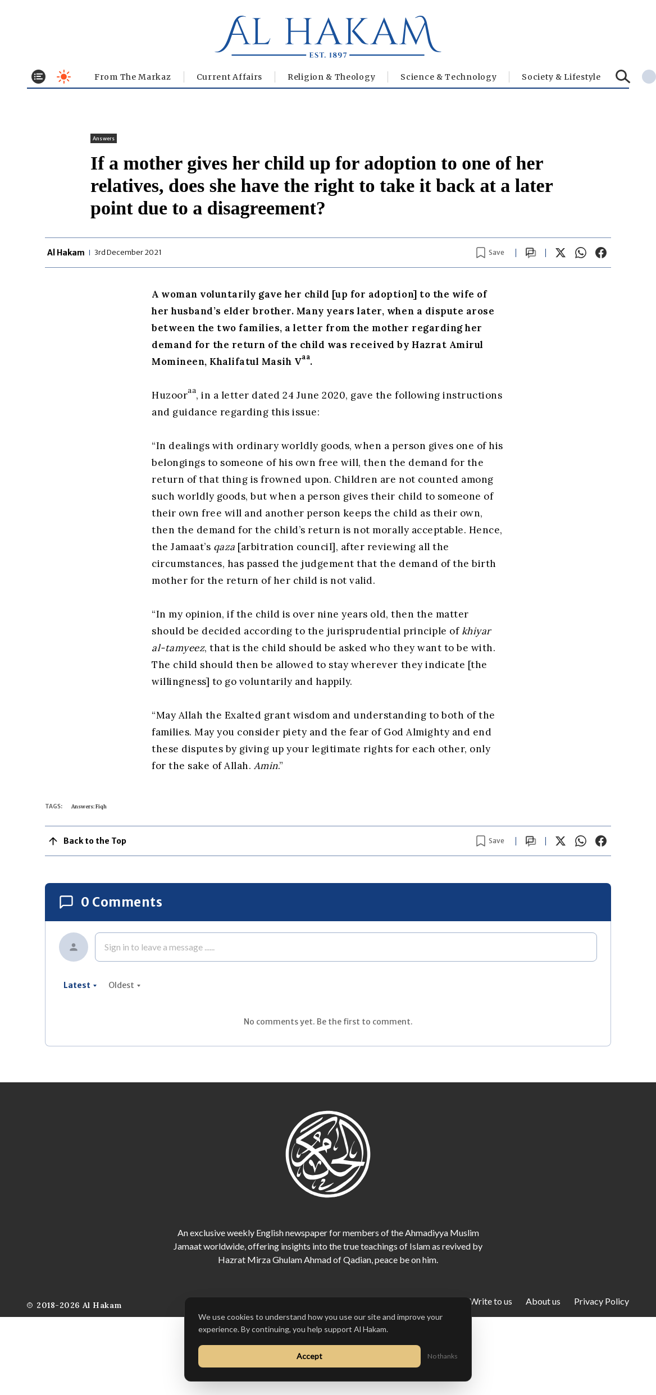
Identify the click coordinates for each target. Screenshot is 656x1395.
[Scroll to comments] (530, 253)
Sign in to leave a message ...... (159, 946)
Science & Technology (448, 77)
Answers (104, 138)
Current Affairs (230, 77)
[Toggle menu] (38, 77)
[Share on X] (560, 252)
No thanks (442, 1356)
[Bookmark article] (490, 252)
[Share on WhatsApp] (580, 252)
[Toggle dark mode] (64, 77)
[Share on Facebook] (601, 252)
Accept (309, 1356)
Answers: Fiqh (89, 806)
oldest (124, 985)
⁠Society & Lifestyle (561, 77)
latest (80, 985)
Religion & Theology (331, 77)
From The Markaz (132, 77)
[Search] (623, 77)
